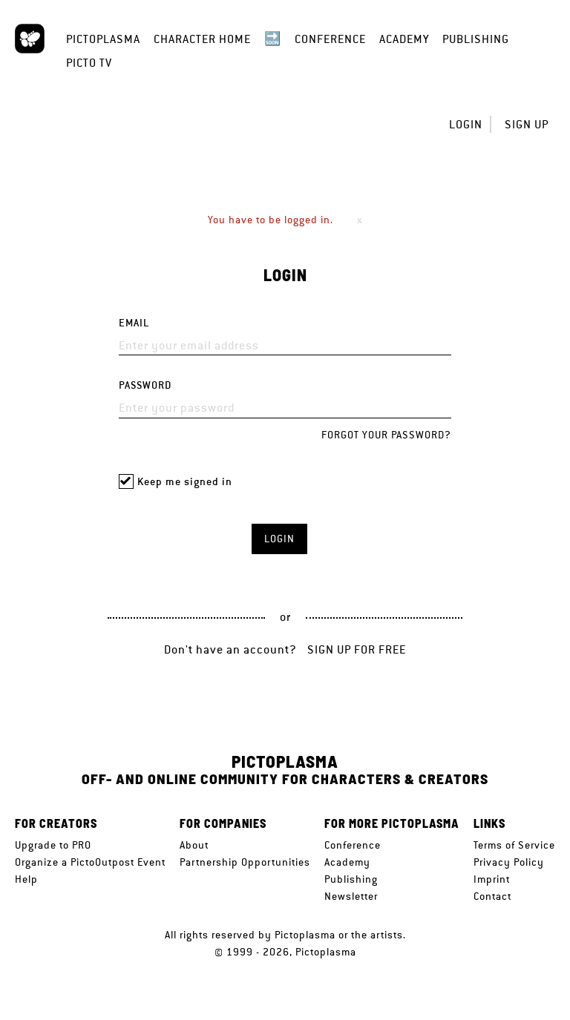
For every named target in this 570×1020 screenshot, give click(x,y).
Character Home (202, 39)
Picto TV (89, 62)
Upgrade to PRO (53, 845)
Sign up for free (356, 649)
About (194, 845)
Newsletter (351, 896)
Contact (492, 896)
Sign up (526, 124)
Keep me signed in (184, 482)
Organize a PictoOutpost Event (90, 862)
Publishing (475, 39)
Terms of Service (514, 845)
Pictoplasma (103, 39)
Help (26, 879)
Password (145, 385)
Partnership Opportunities (245, 862)
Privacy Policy (509, 862)
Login (465, 124)
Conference (330, 39)
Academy (404, 39)
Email (134, 323)
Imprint (492, 879)
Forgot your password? (386, 434)
